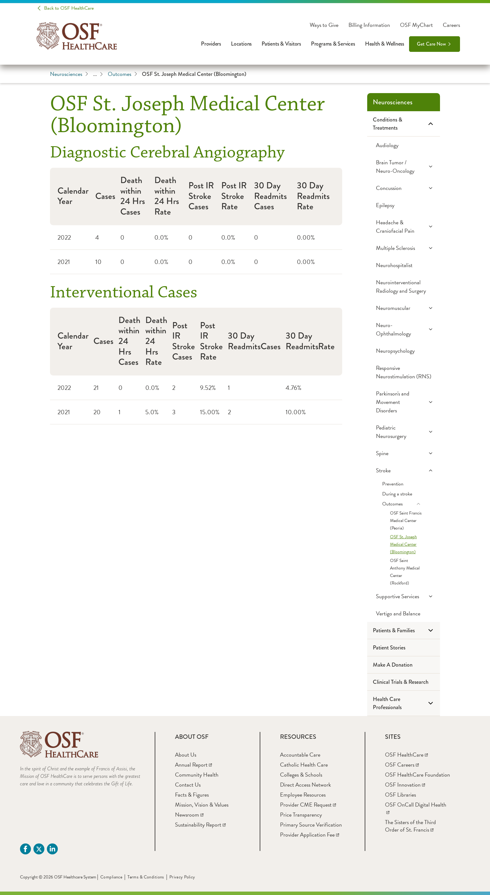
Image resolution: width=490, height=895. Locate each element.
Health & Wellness (384, 44)
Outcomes (122, 74)
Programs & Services (333, 44)
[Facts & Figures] (192, 794)
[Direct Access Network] (305, 784)
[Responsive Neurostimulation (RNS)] (403, 372)
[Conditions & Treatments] (403, 124)
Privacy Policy (182, 877)
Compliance (111, 877)
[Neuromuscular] (403, 307)
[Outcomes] (403, 504)
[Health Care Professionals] (403, 703)
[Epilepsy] (403, 205)
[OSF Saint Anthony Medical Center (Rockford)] (403, 572)
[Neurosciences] (403, 102)
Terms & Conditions (146, 877)
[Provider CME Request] (308, 804)
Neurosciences (69, 74)
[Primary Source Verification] (311, 824)
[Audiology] (403, 145)
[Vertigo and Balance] (403, 613)
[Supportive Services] (403, 596)
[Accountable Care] (300, 754)
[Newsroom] (189, 814)
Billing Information (369, 25)
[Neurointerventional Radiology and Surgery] (403, 286)
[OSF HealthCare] (406, 754)
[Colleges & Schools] (301, 774)
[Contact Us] (188, 784)
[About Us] (185, 754)
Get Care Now (431, 43)
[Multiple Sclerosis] (403, 247)
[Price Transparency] (301, 814)
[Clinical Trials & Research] (403, 682)
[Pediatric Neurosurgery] (403, 432)
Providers (211, 44)
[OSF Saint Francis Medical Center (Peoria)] (403, 521)
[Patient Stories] (403, 647)
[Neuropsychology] (403, 350)
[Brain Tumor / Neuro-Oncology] (403, 166)
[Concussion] (403, 187)
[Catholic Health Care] (304, 764)
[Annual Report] (193, 764)
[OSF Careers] (402, 764)
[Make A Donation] (403, 665)
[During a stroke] (403, 494)
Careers (451, 25)
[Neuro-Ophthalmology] (403, 329)
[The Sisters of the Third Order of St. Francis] (410, 826)
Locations (241, 44)
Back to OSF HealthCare (69, 8)
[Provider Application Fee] (309, 834)
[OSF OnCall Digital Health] (415, 808)
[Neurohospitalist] (403, 265)
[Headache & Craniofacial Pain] (403, 226)
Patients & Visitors (281, 44)
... (98, 74)
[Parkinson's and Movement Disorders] (403, 402)
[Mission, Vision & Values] (201, 804)
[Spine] (403, 453)
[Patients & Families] (403, 630)
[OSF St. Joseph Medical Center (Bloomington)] (403, 544)
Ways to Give (324, 25)
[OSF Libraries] (400, 794)
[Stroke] (403, 470)
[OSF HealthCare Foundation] (417, 774)
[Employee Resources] (303, 794)
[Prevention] (403, 484)
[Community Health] (196, 774)
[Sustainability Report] (200, 824)
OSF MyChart (416, 25)
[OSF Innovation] (405, 784)
